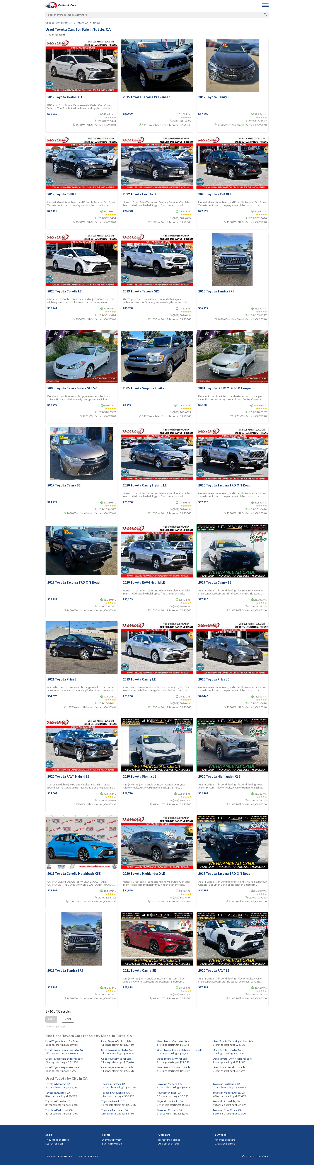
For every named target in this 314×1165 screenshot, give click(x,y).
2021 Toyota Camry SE (139, 970)
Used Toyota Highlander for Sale (64, 1058)
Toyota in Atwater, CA (57, 1092)
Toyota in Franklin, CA (57, 1101)
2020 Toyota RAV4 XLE (215, 194)
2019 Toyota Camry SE (214, 582)
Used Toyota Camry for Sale (173, 1041)
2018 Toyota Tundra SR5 (216, 291)
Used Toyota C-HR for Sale (116, 1041)
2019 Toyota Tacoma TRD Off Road (73, 582)
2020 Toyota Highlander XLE (219, 776)
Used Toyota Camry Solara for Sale (65, 1050)
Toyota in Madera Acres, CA (229, 1092)
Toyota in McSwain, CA (170, 1101)
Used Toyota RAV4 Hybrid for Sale (232, 1058)
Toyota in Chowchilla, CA (115, 1092)
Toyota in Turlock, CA (113, 1084)
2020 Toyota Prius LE (213, 679)
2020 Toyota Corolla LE (64, 291)
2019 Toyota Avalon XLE (65, 97)
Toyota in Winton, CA (169, 1092)
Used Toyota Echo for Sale (228, 1050)
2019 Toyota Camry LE (214, 97)
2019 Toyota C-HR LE (62, 194)
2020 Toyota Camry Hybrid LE (145, 485)
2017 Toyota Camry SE (63, 485)
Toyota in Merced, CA (57, 1084)
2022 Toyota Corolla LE (140, 194)
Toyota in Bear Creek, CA (227, 1110)
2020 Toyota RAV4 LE (213, 970)
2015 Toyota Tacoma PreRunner (146, 97)
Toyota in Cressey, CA (169, 1110)
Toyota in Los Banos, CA (226, 1084)
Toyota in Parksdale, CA (226, 1101)
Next (68, 1019)
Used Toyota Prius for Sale (116, 1058)
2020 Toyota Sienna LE (139, 776)
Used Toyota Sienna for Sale (117, 1067)
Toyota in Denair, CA (112, 1101)
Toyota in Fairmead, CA (114, 1110)
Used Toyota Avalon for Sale (61, 1041)
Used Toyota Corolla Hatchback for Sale (179, 1050)
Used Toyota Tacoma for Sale (173, 1067)
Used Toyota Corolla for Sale (117, 1050)
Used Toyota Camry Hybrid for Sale (233, 1041)
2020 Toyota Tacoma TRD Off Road (224, 485)
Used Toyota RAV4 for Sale (172, 1058)
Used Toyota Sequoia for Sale (62, 1067)
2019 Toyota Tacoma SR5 (141, 291)
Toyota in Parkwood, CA (59, 1110)
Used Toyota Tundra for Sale (229, 1067)
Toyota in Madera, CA (169, 1084)
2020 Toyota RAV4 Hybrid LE (144, 582)
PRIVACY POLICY (89, 1156)
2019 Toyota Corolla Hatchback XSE (74, 873)
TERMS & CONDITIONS (58, 1156)
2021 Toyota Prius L (62, 679)
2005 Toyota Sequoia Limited (144, 388)
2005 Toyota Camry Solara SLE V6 (72, 388)
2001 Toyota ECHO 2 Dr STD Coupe (224, 388)
